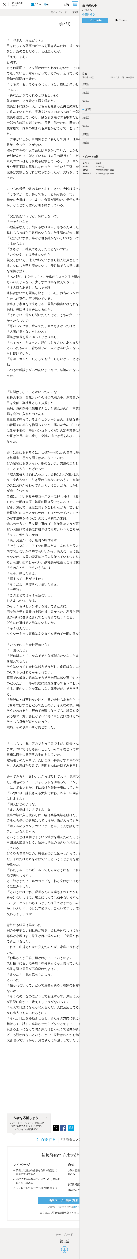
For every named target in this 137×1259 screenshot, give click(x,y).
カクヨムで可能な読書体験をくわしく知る (64, 1212)
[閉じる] (46, 1118)
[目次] (75, 4)
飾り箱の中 (89, 5)
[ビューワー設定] (66, 4)
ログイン (77, 1207)
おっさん (87, 9)
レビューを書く (95, 20)
